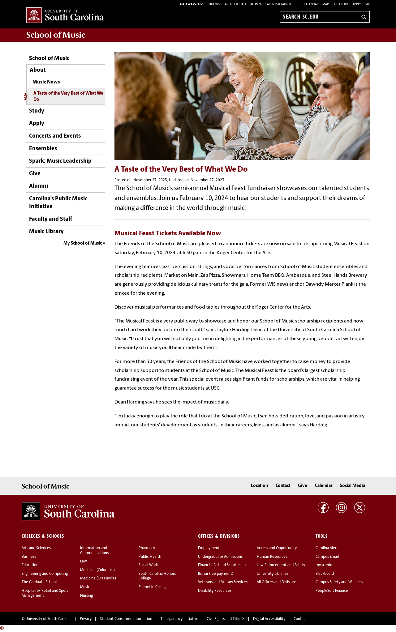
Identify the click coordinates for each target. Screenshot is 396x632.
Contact (283, 486)
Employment (209, 548)
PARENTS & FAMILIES (279, 4)
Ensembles (43, 149)
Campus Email (327, 557)
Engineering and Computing (45, 574)
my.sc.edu (324, 565)
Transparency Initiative (179, 619)
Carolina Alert (327, 548)
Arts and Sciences (36, 548)
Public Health (150, 557)
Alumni (38, 186)
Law (83, 561)
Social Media (352, 486)
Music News (46, 82)
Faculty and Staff (50, 219)
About (38, 70)
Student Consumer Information (126, 619)
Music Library (46, 232)
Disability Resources (214, 591)
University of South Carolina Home (65, 15)
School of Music (49, 59)
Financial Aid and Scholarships (222, 565)
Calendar (311, 4)
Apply (356, 4)
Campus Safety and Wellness (339, 582)
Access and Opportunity (277, 548)
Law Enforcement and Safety (281, 565)
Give (368, 4)
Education (30, 565)
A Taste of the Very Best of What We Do (68, 96)
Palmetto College (153, 587)
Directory (341, 4)
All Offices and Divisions (276, 582)
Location (259, 486)
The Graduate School (39, 582)
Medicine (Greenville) (98, 578)
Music (85, 587)
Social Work (148, 565)
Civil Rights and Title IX (226, 619)
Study (36, 111)
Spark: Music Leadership (60, 161)
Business (29, 557)
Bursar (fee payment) (215, 574)
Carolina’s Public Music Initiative (58, 203)
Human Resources (272, 557)
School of (55, 35)
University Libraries (272, 574)
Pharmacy (147, 548)
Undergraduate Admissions (220, 557)
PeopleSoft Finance (332, 591)
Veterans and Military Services (223, 582)
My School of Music (82, 243)
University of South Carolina (48, 619)
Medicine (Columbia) (97, 570)
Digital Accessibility (269, 619)
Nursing (86, 596)
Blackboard (325, 574)
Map (325, 4)
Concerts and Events (55, 136)
